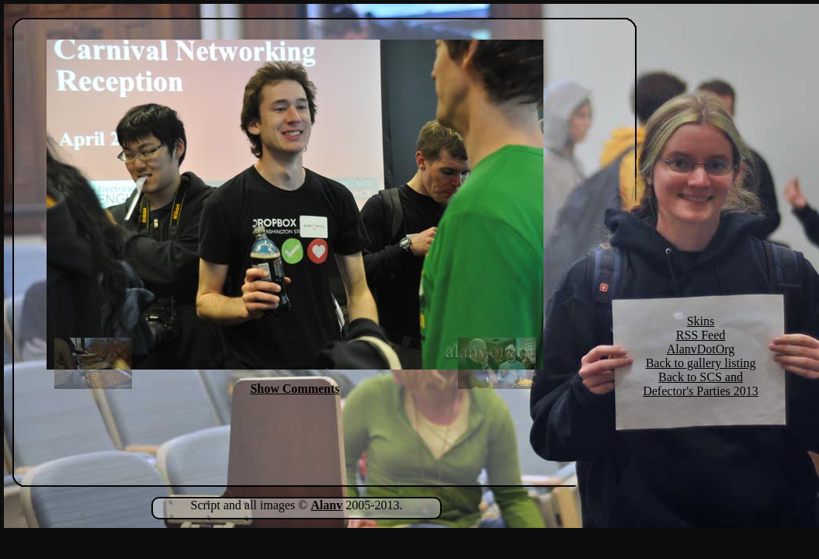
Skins (701, 321)
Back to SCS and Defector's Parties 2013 (700, 384)
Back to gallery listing (701, 363)
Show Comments (294, 388)
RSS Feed (701, 335)
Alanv (326, 505)
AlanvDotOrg (701, 349)
